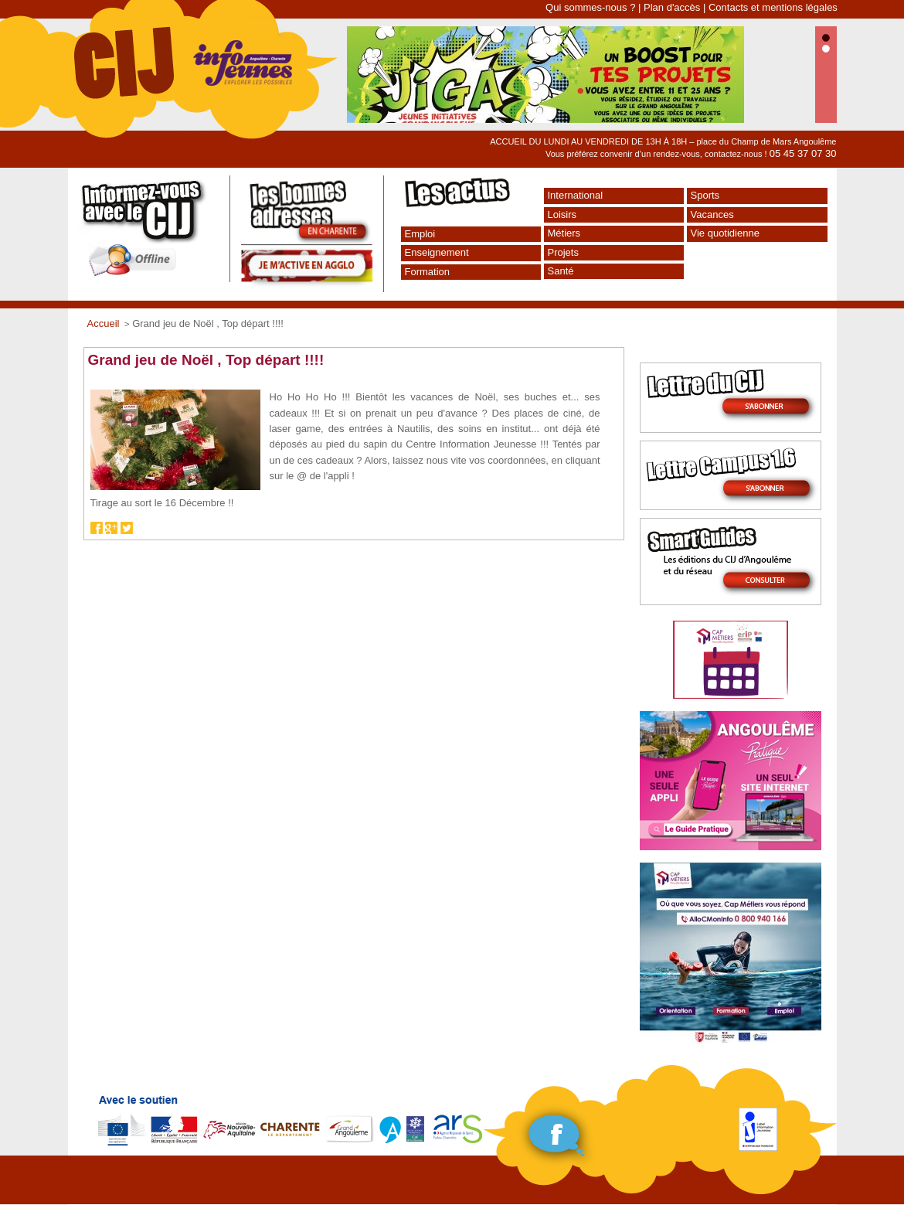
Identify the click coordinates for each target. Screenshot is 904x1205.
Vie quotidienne (725, 233)
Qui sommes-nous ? (590, 7)
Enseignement (437, 252)
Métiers (564, 233)
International (575, 195)
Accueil (103, 323)
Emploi (420, 234)
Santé (561, 271)
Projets (563, 252)
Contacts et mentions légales (773, 7)
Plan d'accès (672, 7)
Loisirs (562, 214)
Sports (705, 195)
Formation (427, 271)
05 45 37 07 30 (803, 153)
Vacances (712, 214)
